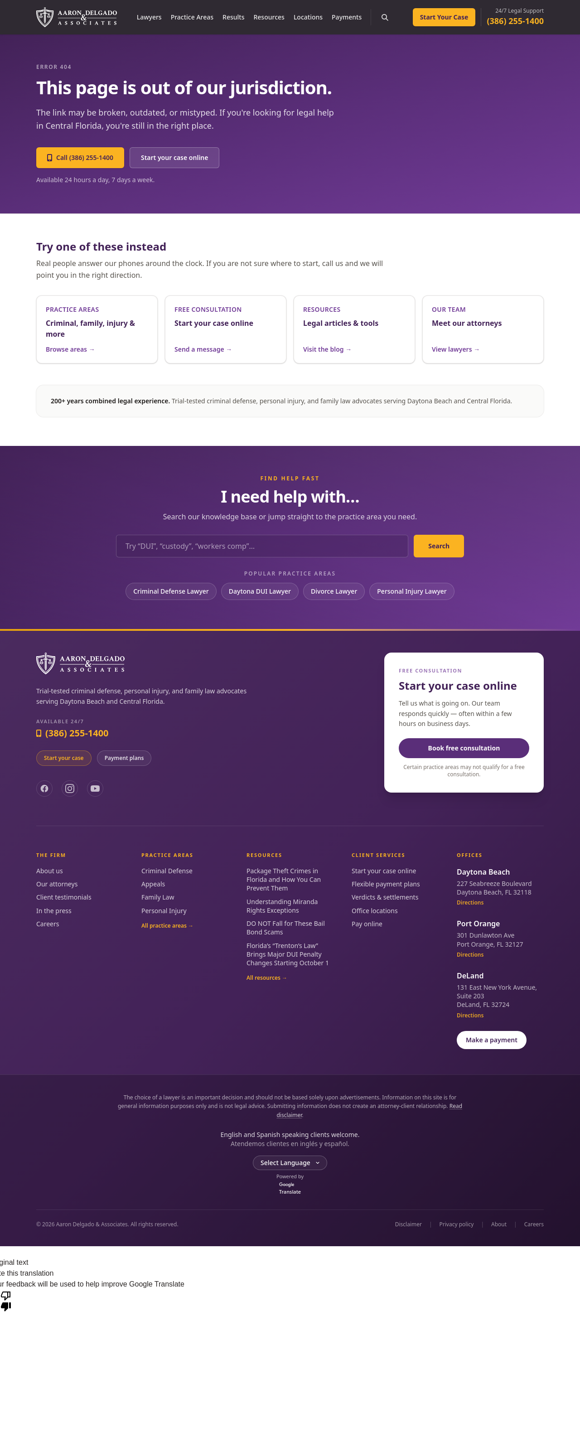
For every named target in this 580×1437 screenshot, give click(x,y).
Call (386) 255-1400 (80, 157)
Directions (470, 902)
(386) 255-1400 (515, 20)
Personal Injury (164, 910)
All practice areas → (167, 925)
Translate (290, 1188)
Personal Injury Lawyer (411, 591)
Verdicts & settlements (385, 897)
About (499, 1224)
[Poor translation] (5, 1300)
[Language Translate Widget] (290, 1163)
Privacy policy (457, 1224)
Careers (47, 923)
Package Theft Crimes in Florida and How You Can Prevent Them (283, 879)
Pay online (367, 923)
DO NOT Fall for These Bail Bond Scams (285, 927)
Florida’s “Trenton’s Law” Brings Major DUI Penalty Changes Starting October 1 (287, 954)
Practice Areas (192, 17)
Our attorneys (56, 884)
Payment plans (124, 758)
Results (233, 17)
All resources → (266, 978)
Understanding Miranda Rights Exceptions (282, 905)
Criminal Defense (167, 870)
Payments (347, 17)
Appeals (153, 884)
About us (49, 870)
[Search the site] (385, 17)
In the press (54, 910)
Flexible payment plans (386, 884)
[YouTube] (95, 788)
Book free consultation (464, 748)
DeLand (470, 976)
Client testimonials (64, 897)
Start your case (64, 758)
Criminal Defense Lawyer (171, 591)
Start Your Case (444, 17)
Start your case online (174, 157)
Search (439, 546)
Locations (308, 17)
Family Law (157, 897)
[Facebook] (44, 788)
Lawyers (149, 17)
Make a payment (491, 1039)
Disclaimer (408, 1224)
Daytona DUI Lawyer (260, 591)
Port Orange (478, 924)
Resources (268, 17)
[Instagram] (70, 788)
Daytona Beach (483, 872)
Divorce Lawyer (334, 591)
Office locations (375, 910)
